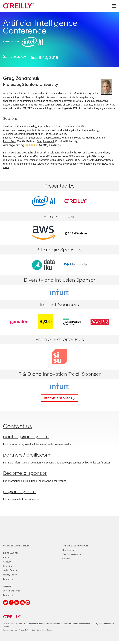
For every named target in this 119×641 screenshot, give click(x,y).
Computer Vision (33, 137)
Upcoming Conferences (16, 545)
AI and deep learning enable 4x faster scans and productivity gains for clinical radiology (51, 130)
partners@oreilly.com (26, 455)
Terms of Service (10, 629)
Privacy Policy (10, 574)
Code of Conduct (11, 570)
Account (7, 561)
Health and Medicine (72, 137)
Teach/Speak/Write (72, 554)
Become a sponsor (58, 398)
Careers (66, 558)
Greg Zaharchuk (45, 141)
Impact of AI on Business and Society (46, 133)
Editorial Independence (42, 629)
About (6, 557)
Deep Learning (52, 137)
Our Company (69, 549)
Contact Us (8, 578)
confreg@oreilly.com (26, 436)
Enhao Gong (9, 141)
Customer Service (11, 590)
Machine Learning (96, 137)
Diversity (7, 565)
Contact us (17, 426)
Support (8, 586)
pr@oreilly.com (19, 491)
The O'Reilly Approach (75, 545)
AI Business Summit (14, 133)
